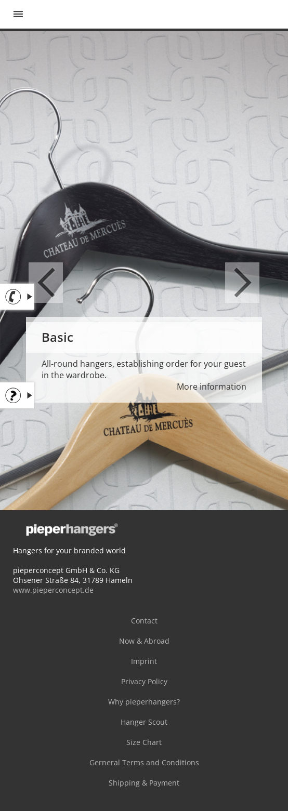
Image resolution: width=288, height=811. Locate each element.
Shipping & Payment (144, 783)
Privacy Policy (144, 681)
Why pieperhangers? (144, 702)
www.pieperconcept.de (53, 590)
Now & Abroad (144, 641)
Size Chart (144, 742)
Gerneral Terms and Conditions (144, 762)
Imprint (144, 661)
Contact (144, 621)
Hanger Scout (144, 722)
